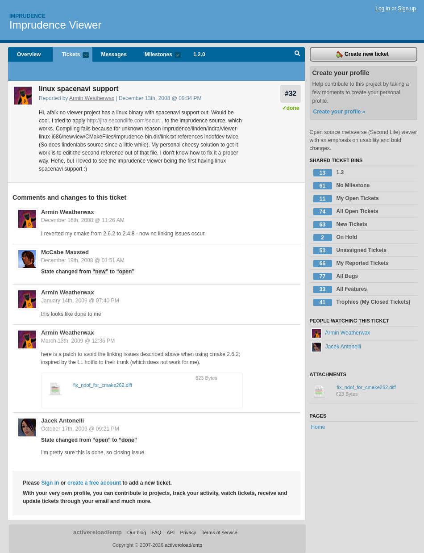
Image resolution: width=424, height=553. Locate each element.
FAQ (156, 532)
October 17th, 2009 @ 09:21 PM (80, 429)
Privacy (188, 532)
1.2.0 (199, 54)
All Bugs (335, 276)
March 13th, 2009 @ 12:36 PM (78, 341)
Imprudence (27, 16)
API (171, 532)
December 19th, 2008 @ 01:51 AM (83, 260)
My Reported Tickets (351, 263)
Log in (382, 8)
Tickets (70, 55)
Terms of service (219, 532)
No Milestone (341, 185)
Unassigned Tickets (350, 250)
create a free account (94, 483)
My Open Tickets (346, 198)
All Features (340, 289)
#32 (290, 93)
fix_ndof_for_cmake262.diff (102, 385)
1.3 (328, 172)
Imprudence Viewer (55, 25)
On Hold (335, 237)
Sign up (407, 8)
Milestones (158, 55)
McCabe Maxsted (65, 252)
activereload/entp (97, 532)
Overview (29, 54)
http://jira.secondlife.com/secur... (125, 120)
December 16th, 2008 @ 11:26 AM (83, 220)
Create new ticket (362, 54)
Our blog (136, 532)
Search (297, 54)
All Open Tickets (345, 211)
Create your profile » (339, 112)
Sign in (50, 483)
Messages (114, 54)
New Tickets (340, 224)
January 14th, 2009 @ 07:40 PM (80, 300)
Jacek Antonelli (62, 420)
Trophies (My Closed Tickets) (362, 302)
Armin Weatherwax (91, 98)
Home (318, 427)
